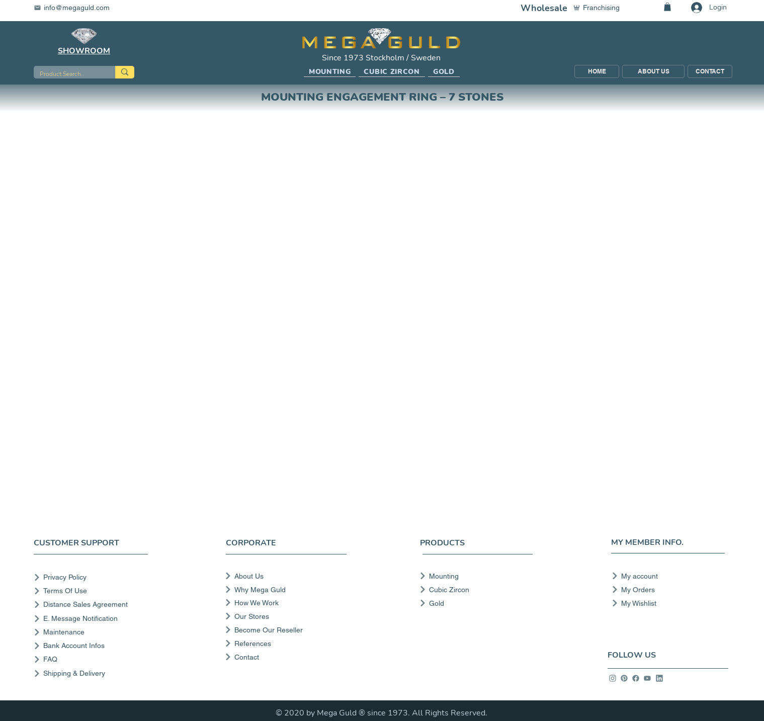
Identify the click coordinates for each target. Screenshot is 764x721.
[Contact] (285, 657)
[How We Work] (285, 603)
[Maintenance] (92, 632)
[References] (285, 643)
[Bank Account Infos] (92, 645)
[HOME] (596, 71)
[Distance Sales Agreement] (92, 604)
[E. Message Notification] (92, 618)
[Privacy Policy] (92, 577)
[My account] (665, 576)
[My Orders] (665, 590)
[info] (613, 678)
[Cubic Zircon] (473, 590)
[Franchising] (601, 8)
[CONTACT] (710, 71)
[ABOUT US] (653, 71)
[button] (330, 72)
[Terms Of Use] (92, 591)
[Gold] (473, 603)
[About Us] (285, 576)
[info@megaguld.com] (78, 8)
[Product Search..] (67, 74)
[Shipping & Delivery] (92, 673)
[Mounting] (473, 576)
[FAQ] (92, 659)
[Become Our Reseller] (285, 630)
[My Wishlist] (665, 603)
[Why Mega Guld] (285, 590)
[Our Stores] (285, 616)
